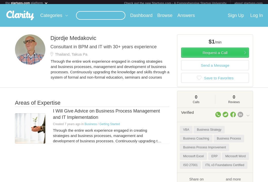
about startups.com (248, 3)
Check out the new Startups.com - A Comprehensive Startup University (175, 3)
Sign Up (236, 17)
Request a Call (215, 55)
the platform (26, 3)
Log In (256, 17)
